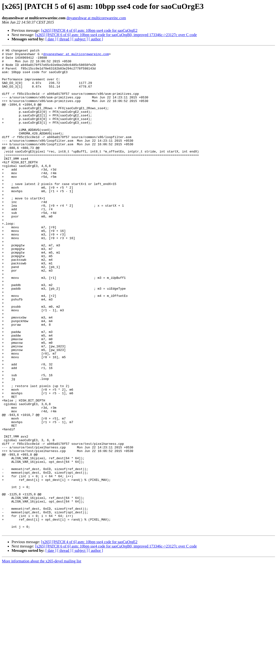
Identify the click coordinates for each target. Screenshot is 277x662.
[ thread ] (64, 39)
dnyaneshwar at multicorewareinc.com (96, 18)
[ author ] (96, 39)
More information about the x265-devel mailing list (41, 658)
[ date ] (50, 39)
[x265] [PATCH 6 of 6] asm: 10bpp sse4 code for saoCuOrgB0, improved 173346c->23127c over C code (116, 35)
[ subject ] (80, 39)
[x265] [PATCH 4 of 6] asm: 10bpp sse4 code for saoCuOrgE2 (89, 30)
